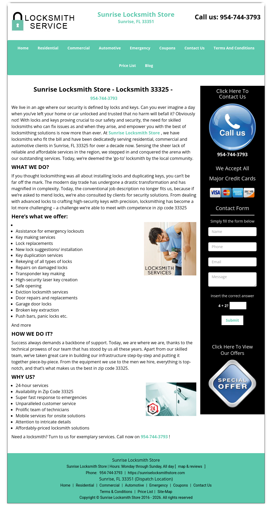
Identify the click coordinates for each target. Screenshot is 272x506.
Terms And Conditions (234, 47)
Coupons (167, 47)
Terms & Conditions (116, 492)
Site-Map (165, 492)
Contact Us (194, 47)
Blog (149, 65)
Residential (48, 47)
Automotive (110, 47)
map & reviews (190, 466)
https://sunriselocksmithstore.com (156, 473)
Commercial (78, 47)
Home (23, 47)
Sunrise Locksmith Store (134, 133)
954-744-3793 (240, 16)
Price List (127, 65)
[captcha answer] (238, 305)
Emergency (140, 47)
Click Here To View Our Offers (232, 349)
